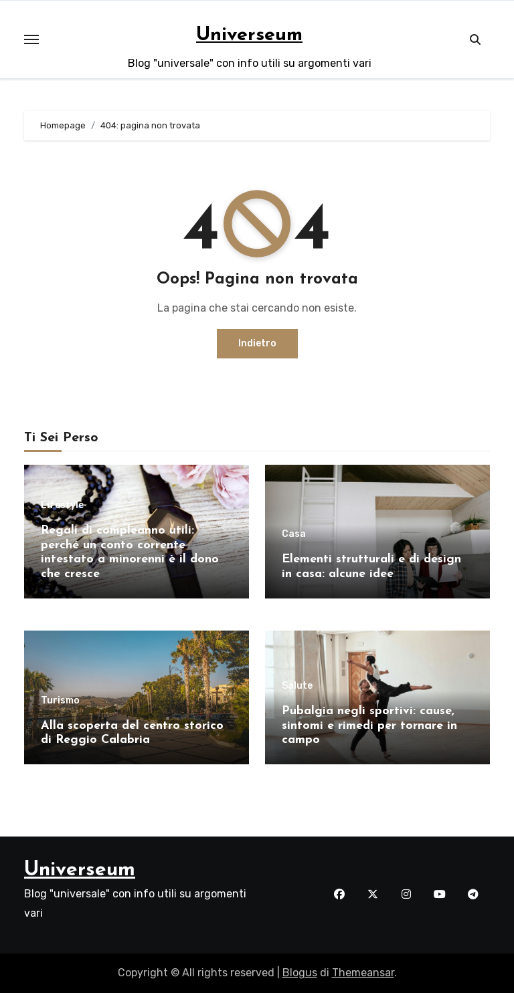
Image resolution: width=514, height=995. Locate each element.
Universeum (249, 35)
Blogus (299, 975)
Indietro (257, 343)
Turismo (60, 701)
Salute (297, 687)
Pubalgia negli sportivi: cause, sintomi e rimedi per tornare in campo (369, 727)
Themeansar (363, 975)
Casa (294, 534)
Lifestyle (62, 505)
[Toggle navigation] (31, 39)
